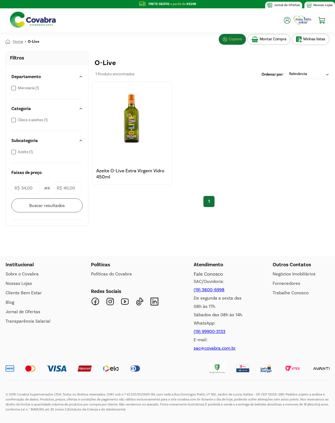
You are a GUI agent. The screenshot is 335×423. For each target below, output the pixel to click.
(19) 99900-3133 (209, 331)
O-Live (33, 41)
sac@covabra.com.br (215, 348)
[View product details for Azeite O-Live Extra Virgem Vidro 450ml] (132, 133)
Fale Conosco (208, 274)
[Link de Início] (14, 41)
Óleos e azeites (33, 120)
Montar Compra (273, 39)
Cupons (235, 39)
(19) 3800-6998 (209, 289)
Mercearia (28, 88)
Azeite (25, 152)
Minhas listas (314, 39)
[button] (47, 76)
